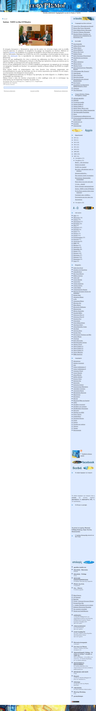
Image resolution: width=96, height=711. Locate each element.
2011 (75, 147)
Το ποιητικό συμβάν (78, 102)
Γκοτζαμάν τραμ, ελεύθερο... (82, 195)
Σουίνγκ (75, 422)
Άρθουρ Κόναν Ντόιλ (79, 46)
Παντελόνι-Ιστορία (78, 77)
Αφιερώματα (76, 221)
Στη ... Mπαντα (78, 588)
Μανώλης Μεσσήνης (79, 692)
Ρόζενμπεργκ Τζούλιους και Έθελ (82, 334)
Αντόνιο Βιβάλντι (78, 50)
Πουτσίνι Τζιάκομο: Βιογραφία (81, 32)
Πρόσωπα (12, 84)
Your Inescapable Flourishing (81, 112)
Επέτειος (75, 233)
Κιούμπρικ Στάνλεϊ (78, 385)
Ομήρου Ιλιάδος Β (78, 104)
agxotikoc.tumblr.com (80, 567)
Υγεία (74, 261)
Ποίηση (75, 251)
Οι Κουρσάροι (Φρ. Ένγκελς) (81, 71)
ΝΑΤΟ (75, 402)
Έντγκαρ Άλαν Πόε (78, 603)
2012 (75, 144)
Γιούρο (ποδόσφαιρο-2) (79, 369)
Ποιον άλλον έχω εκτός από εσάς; (84, 182)
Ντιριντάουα (76, 321)
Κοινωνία (75, 239)
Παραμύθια (76, 249)
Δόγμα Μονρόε (77, 375)
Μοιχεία (75, 398)
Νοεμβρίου (78, 160)
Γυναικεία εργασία (78, 589)
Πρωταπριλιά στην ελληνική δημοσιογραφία (80, 80)
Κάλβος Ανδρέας (77, 377)
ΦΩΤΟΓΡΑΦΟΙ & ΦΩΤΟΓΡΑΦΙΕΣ (79, 663)
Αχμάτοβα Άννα (77, 272)
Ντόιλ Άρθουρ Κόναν (79, 323)
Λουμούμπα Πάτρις (78, 301)
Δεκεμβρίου (78, 158)
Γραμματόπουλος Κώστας (80, 289)
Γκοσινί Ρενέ (76, 281)
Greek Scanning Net (79, 632)
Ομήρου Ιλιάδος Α (78, 106)
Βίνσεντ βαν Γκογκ (78, 52)
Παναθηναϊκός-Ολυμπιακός (80, 408)
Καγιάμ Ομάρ (77, 295)
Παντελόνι (76, 410)
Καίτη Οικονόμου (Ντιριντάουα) (82, 56)
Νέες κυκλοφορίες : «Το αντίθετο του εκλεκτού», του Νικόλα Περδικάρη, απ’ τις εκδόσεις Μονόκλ (83, 658)
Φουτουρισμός (77, 430)
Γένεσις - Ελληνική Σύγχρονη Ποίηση (83, 601)
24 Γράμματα (76, 597)
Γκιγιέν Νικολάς (77, 279)
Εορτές (75, 231)
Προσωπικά (76, 259)
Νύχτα (75, 114)
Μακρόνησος (76, 394)
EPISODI (75, 100)
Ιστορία (75, 235)
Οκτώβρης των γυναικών (80, 406)
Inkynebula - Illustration (81, 570)
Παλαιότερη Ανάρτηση (61, 91)
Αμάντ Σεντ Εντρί (78, 268)
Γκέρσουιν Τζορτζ (78, 371)
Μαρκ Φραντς (77, 305)
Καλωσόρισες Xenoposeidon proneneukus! (82, 178)
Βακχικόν (76, 676)
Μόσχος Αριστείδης (78, 311)
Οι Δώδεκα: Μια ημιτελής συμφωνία (83, 581)
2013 (75, 142)
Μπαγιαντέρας (77, 309)
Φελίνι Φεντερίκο (78, 340)
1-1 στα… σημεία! (80, 184)
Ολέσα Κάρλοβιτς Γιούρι (80, 327)
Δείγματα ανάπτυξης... (81, 173)
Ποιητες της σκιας (79, 584)
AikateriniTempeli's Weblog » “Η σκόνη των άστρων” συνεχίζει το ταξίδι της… (83, 654)
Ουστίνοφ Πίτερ (77, 330)
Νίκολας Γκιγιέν (77, 65)
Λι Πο (75, 60)
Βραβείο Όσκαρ (77, 54)
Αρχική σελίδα (34, 91)
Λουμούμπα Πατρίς (78, 390)
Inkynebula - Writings (80, 574)
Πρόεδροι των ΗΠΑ (78, 412)
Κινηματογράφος (77, 237)
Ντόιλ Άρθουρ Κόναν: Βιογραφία (82, 30)
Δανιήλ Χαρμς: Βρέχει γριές (80, 108)
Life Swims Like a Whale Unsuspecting (84, 110)
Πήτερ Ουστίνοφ (77, 75)
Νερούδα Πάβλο (77, 313)
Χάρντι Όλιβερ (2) (78, 348)
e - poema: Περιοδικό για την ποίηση (83, 605)
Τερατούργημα (77, 125)
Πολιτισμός (76, 255)
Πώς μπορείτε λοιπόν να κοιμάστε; (84, 175)
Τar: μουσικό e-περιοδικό (80, 609)
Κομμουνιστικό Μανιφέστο (80, 387)
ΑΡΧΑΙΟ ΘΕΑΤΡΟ (78, 98)
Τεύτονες (75, 426)
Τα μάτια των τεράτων (79, 424)
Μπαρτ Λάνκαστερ (78, 62)
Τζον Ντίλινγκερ (77, 90)
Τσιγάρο (75, 428)
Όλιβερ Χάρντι (77, 48)
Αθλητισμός (76, 217)
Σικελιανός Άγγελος (78, 418)
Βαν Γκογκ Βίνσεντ (78, 274)
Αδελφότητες (76, 361)
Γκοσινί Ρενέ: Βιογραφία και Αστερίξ (83, 26)
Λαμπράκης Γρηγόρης (79, 388)
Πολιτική (8, 84)
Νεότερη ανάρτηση (9, 91)
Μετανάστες (76, 396)
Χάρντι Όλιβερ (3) (78, 350)
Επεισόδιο (76, 123)
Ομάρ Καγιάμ (77, 73)
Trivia (75, 575)
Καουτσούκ (76, 383)
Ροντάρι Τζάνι (77, 332)
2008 (75, 154)
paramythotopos (78, 696)
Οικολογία (76, 247)
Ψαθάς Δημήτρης (77, 354)
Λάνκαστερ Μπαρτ (78, 297)
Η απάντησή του (77, 122)
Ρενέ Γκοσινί (76, 83)
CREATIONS (78, 688)
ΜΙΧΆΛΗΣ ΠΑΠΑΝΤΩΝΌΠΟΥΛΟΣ (81, 578)
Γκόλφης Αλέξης (77, 285)
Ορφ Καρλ (76, 329)
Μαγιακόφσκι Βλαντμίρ (79, 392)
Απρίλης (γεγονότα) (78, 363)
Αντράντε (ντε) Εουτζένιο (80, 270)
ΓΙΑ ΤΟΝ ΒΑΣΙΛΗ (79, 627)
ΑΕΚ (74, 215)
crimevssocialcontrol (79, 626)
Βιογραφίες (76, 223)
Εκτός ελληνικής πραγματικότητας (84, 186)
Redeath (76, 571)
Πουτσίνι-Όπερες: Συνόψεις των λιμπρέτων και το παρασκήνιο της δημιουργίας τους (82, 35)
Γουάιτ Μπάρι (77, 287)
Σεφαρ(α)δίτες (77, 416)
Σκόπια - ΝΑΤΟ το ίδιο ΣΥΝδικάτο (17, 22)
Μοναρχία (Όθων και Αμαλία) (81, 400)
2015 (75, 138)
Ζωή (75, 693)
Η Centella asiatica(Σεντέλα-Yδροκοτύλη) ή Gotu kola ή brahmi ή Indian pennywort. (83, 667)
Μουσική (75, 245)
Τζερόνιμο (76, 88)
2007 (75, 156)
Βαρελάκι (75, 599)
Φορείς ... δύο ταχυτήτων (81, 162)
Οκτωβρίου (78, 202)
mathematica (77, 615)
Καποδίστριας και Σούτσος (80, 58)
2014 (75, 140)
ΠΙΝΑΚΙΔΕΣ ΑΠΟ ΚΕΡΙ (81, 672)
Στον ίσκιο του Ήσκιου (80, 646)
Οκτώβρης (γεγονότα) (79, 404)
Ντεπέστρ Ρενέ (77, 319)
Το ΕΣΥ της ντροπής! (80, 167)
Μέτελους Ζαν (77, 303)
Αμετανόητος (78, 199)
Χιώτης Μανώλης (78, 352)
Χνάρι (75, 673)
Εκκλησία (76, 229)
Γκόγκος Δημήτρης (78, 283)
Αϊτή (74, 365)
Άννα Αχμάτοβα (77, 44)
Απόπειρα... (77, 644)
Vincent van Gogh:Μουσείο (80, 611)
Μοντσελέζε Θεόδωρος (79, 307)
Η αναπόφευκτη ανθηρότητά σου (82, 116)
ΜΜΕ (75, 243)
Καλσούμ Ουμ (77, 381)
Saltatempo (77, 682)
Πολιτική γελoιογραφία (80, 642)
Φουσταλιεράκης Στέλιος (80, 342)
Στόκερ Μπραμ (77, 336)
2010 (75, 149)
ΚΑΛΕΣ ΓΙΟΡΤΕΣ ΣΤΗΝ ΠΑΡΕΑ (82, 689)
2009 (75, 151)
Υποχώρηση (77, 585)
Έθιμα (75, 225)
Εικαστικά (76, 227)
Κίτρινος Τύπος (77, 379)
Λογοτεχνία (76, 241)
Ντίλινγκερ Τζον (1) (78, 315)
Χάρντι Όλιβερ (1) (78, 346)
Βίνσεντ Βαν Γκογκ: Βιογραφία (81, 28)
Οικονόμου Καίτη (78, 325)
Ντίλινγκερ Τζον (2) (78, 317)
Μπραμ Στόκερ (77, 64)
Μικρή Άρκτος (77, 595)
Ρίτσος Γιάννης (77, 414)
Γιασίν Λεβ (76, 277)
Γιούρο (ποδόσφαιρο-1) (79, 367)
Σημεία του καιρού (80, 164)
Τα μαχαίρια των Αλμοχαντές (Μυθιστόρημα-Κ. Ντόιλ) (81, 85)
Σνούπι (75, 420)
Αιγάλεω (75, 219)
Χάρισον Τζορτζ (77, 344)
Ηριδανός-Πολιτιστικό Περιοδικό (82, 607)
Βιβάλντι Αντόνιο (78, 275)
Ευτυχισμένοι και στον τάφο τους (84, 197)
